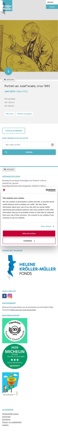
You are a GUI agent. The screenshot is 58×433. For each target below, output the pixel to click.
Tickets (52, 7)
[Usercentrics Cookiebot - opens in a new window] (45, 190)
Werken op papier (24, 113)
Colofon (5, 425)
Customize (29, 241)
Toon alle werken (13, 131)
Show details (46, 226)
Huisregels (6, 416)
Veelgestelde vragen (10, 414)
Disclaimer (6, 419)
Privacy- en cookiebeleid (11, 422)
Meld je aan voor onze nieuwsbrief (23, 310)
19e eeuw (9, 113)
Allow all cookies (29, 233)
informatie (7, 70)
